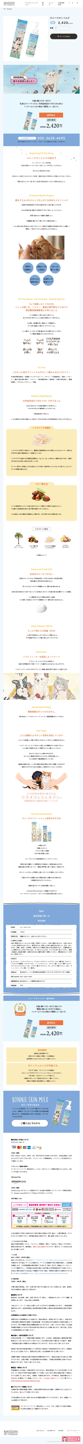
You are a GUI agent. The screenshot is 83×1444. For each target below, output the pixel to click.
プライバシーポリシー (73, 1430)
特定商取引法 (51, 1430)
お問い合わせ (40, 1430)
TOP (4, 9)
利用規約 (61, 1430)
